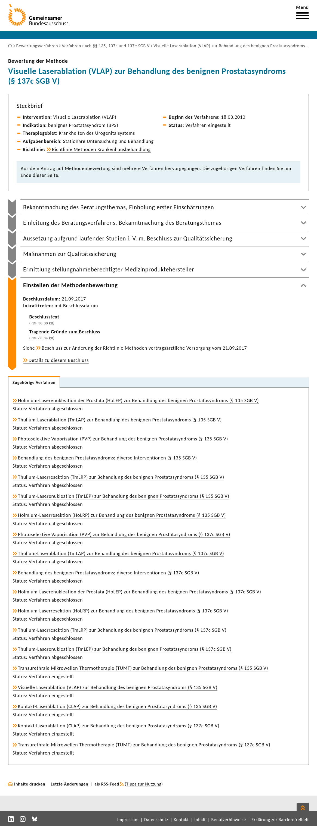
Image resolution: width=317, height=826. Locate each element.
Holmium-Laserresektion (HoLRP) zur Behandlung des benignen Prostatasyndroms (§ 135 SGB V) (122, 515)
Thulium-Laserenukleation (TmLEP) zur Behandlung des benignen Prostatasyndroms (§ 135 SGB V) (123, 496)
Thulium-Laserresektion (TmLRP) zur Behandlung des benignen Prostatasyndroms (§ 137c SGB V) (122, 630)
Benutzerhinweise (228, 819)
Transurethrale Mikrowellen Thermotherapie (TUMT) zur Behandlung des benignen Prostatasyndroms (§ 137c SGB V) (144, 745)
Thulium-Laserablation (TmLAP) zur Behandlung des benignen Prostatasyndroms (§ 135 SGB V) (120, 420)
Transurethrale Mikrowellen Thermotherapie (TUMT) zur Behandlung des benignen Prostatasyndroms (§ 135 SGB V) (143, 668)
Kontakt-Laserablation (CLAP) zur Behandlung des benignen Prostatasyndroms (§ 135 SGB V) (117, 706)
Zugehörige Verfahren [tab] (34, 382)
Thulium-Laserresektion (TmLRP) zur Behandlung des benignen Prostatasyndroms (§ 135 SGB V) (121, 477)
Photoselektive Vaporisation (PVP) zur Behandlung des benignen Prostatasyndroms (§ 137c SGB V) (124, 534)
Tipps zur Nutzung (143, 784)
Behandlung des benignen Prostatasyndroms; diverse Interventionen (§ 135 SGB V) (107, 458)
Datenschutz (156, 819)
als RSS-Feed (106, 784)
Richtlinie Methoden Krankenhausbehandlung (101, 149)
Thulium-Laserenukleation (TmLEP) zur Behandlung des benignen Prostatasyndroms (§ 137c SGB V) (125, 649)
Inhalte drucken (29, 784)
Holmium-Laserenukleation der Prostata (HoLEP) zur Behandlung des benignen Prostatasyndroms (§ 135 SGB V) (138, 400)
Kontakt (181, 819)
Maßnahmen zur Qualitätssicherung (69, 254)
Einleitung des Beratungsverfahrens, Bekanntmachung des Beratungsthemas (122, 222)
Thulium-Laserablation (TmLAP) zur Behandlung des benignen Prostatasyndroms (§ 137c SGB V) (121, 553)
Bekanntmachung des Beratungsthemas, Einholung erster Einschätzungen (118, 207)
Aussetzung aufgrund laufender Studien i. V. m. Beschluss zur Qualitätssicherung (127, 238)
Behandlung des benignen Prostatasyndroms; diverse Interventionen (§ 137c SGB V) (108, 573)
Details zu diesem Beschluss (59, 360)
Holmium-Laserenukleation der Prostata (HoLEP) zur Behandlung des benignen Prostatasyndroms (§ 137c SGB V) (139, 592)
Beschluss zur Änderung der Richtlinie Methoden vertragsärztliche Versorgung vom (144, 348)
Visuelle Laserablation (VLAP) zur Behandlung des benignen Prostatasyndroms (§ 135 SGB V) (117, 687)
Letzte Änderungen (69, 784)
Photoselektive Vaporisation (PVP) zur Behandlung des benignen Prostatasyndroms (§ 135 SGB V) (123, 439)
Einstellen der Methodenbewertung (70, 285)
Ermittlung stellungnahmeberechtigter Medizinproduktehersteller (108, 269)
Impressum (128, 819)
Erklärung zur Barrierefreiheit (280, 819)
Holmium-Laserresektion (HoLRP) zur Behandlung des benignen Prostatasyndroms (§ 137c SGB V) (123, 611)
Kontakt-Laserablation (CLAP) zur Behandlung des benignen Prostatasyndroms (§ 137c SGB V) (118, 726)
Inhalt (200, 819)
